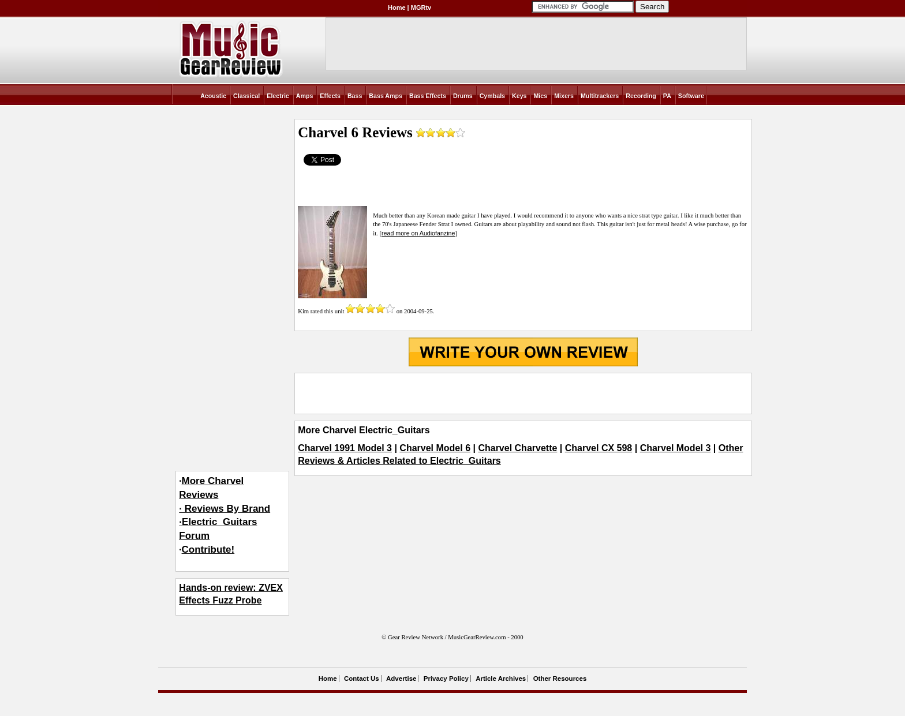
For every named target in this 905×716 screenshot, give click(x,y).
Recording (641, 95)
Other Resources (560, 678)
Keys (519, 95)
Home (397, 7)
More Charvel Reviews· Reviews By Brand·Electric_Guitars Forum (224, 508)
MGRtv (421, 7)
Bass (354, 95)
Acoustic (213, 95)
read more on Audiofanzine (418, 233)
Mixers (564, 95)
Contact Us (361, 678)
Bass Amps (385, 95)
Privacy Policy (446, 678)
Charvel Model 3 (675, 448)
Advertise (401, 678)
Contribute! (208, 549)
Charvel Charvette (517, 448)
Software (691, 95)
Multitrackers (600, 95)
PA (667, 95)
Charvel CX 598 (599, 448)
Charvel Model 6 (434, 448)
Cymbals (492, 95)
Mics (540, 95)
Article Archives (501, 678)
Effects (330, 95)
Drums (463, 95)
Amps (304, 95)
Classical (246, 95)
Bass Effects (427, 95)
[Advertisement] (523, 393)
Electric (278, 95)
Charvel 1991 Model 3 (345, 448)
